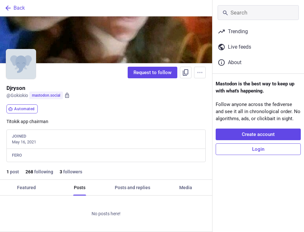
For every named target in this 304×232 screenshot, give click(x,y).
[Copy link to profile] (185, 72)
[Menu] (200, 72)
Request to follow (152, 72)
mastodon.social (46, 95)
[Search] (258, 12)
